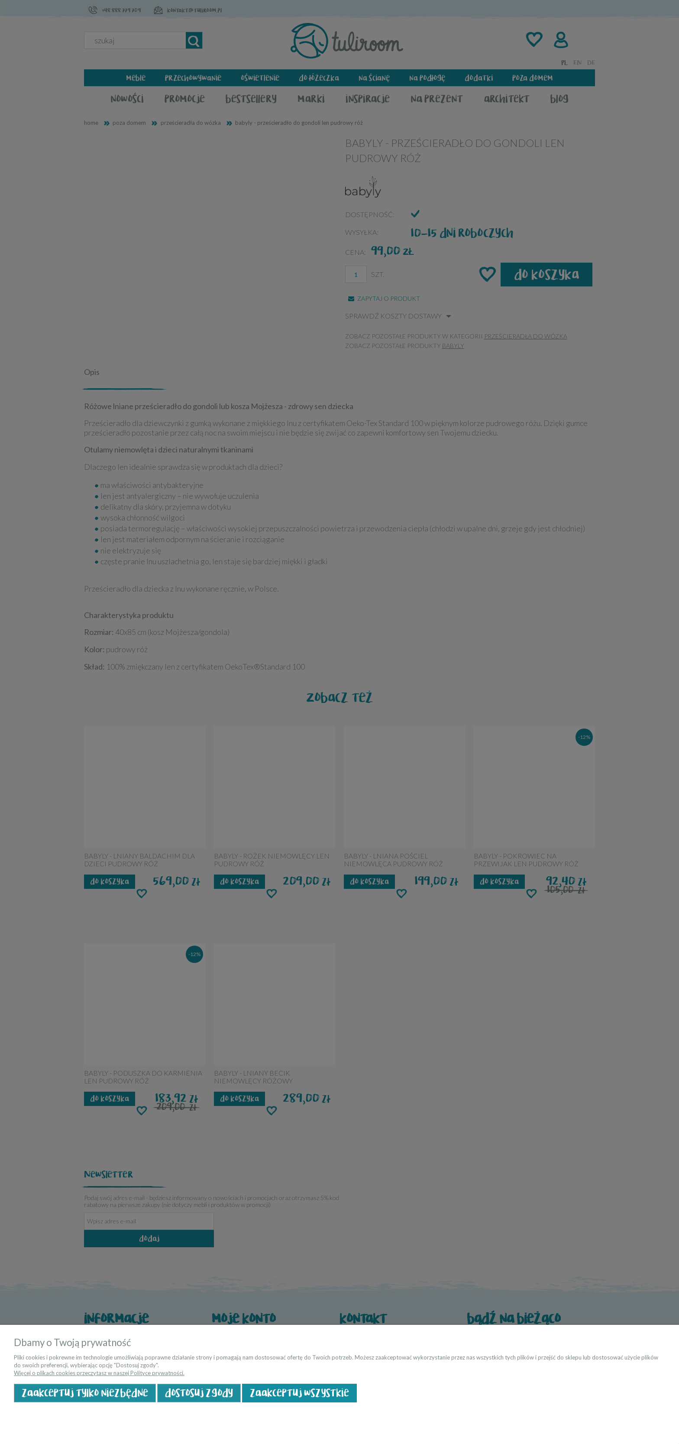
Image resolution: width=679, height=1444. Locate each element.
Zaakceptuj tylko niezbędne (85, 1393)
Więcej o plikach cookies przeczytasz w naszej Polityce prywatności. (99, 1372)
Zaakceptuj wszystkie (299, 1393)
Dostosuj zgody (199, 1393)
